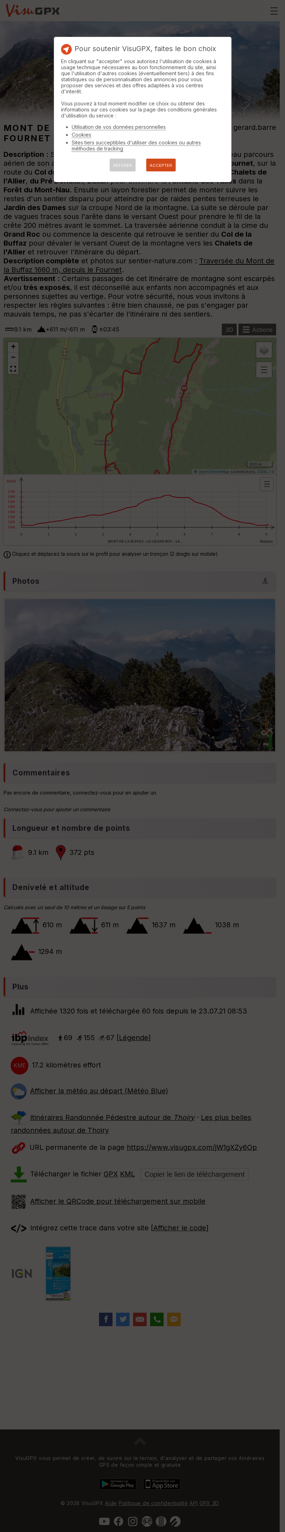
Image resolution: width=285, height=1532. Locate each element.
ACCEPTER (161, 165)
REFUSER (122, 165)
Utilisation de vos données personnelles (119, 127)
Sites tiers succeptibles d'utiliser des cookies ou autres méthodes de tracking (136, 145)
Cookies (81, 135)
